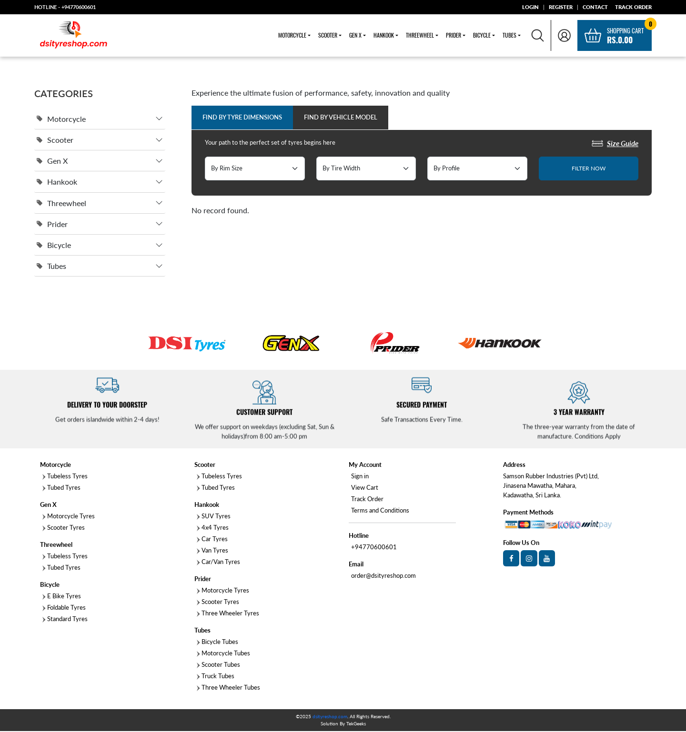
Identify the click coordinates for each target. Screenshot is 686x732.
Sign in (360, 477)
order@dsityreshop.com (383, 576)
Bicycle (54, 245)
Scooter (55, 140)
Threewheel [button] (420, 36)
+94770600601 (78, 7)
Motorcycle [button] (292, 36)
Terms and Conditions (380, 511)
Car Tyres (212, 540)
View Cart (364, 488)
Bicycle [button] (482, 36)
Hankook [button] (383, 36)
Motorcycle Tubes (223, 654)
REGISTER (561, 7)
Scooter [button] (327, 36)
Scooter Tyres (63, 528)
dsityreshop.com (330, 717)
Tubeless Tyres (65, 477)
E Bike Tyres (61, 597)
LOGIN (530, 7)
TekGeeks (356, 724)
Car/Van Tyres (218, 562)
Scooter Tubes (218, 665)
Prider (52, 224)
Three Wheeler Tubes (228, 688)
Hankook (57, 183)
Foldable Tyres (64, 608)
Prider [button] (453, 36)
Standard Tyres (65, 619)
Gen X (52, 162)
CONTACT (595, 7)
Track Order (367, 500)
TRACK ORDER (633, 7)
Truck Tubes (215, 677)
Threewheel (61, 203)
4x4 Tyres (213, 528)
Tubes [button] (509, 36)
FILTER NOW (588, 169)
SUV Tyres (214, 517)
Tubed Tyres (61, 488)
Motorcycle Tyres (68, 517)
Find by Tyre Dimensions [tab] (242, 118)
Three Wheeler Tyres (228, 614)
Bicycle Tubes (217, 642)
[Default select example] (255, 169)
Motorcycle (61, 119)
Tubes (51, 266)
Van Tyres (212, 551)
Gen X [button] (355, 36)
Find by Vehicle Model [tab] (340, 118)
